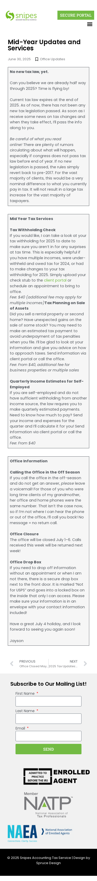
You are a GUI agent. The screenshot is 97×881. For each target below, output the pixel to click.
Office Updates (52, 59)
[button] (90, 24)
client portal (55, 280)
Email (21, 728)
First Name (26, 694)
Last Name (26, 711)
